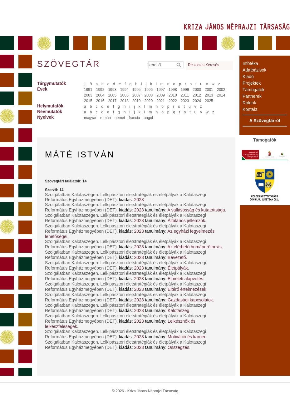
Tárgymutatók (51, 83)
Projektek (252, 83)
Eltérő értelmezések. (188, 289)
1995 (136, 89)
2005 (112, 95)
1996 (149, 89)
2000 (197, 89)
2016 (100, 101)
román (105, 118)
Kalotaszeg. (179, 310)
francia (134, 118)
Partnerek (252, 96)
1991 (88, 89)
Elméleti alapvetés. (186, 278)
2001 (209, 89)
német (120, 118)
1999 (185, 89)
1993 (112, 89)
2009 (160, 95)
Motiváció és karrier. (187, 336)
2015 (88, 101)
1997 (160, 89)
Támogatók (253, 89)
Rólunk (249, 102)
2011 (185, 95)
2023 (185, 101)
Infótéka (250, 63)
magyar (90, 118)
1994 (124, 89)
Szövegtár (68, 64)
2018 (124, 101)
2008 (149, 95)
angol (148, 118)
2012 (197, 95)
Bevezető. (177, 257)
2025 (209, 101)
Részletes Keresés (203, 65)
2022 (173, 101)
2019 (136, 101)
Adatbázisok (254, 69)
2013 (209, 95)
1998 (173, 89)
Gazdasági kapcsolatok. (191, 299)
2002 (221, 89)
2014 (221, 95)
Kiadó (248, 76)
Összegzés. (179, 347)
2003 (88, 95)
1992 (100, 89)
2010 (173, 95)
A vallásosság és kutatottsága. (196, 209)
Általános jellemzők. (187, 220)
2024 (197, 101)
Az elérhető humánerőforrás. (195, 246)
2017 (112, 101)
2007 (136, 95)
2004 (100, 95)
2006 (124, 95)
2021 (160, 101)
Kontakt (250, 109)
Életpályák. (178, 268)
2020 (149, 101)
